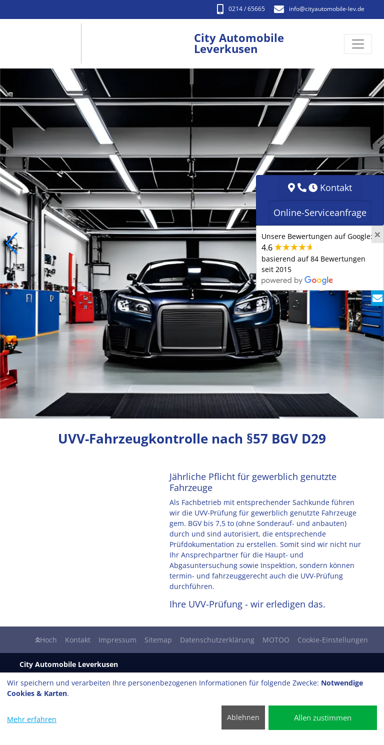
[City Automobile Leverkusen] (49, 43)
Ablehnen (243, 717)
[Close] (378, 234)
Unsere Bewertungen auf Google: (317, 258)
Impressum (117, 639)
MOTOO (276, 639)
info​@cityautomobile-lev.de (319, 8)
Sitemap (158, 639)
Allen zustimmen (323, 717)
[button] (11, 243)
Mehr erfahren (31, 719)
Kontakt (77, 639)
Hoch (46, 639)
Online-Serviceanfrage (320, 212)
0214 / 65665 (241, 8)
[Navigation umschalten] (358, 44)
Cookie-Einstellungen (333, 639)
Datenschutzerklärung (217, 639)
